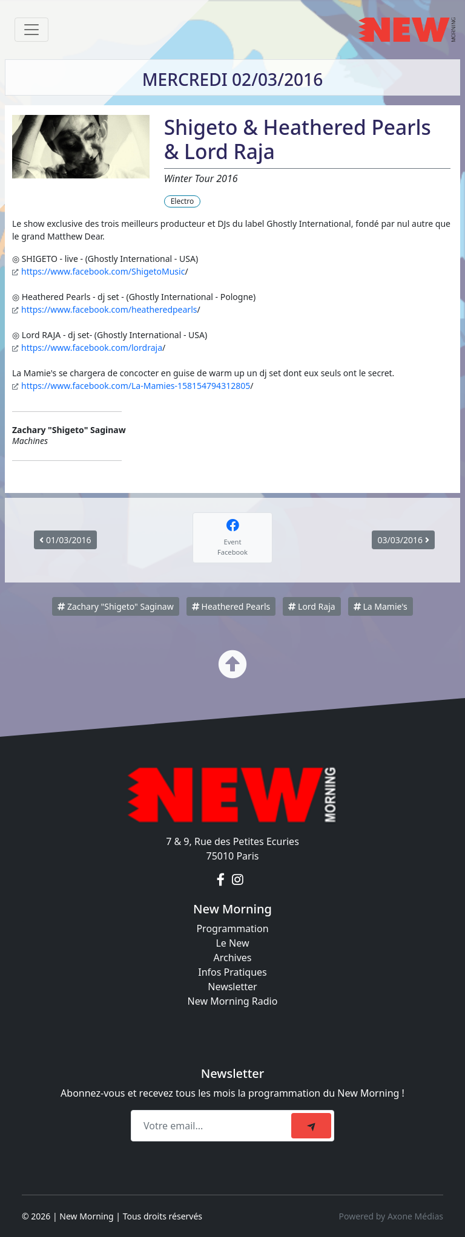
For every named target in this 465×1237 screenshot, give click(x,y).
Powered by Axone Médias (391, 1216)
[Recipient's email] (213, 1125)
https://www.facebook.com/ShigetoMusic (103, 271)
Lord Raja (311, 606)
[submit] (311, 1125)
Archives (232, 957)
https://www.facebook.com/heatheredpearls (109, 309)
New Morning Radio (233, 1001)
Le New (232, 943)
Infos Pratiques (232, 972)
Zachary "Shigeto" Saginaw (115, 606)
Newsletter (232, 986)
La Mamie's (380, 606)
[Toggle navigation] (31, 30)
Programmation (232, 928)
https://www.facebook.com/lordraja (91, 347)
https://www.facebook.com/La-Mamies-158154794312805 (135, 385)
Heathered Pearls (231, 606)
